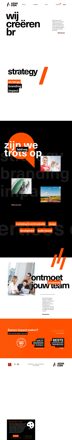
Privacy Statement (31, 364)
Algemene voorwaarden (39, 364)
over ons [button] (23, 4)
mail (25, 333)
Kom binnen (45, 314)
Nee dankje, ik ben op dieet (16, 437)
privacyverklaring (29, 438)
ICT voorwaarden (36, 365)
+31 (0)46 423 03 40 (60, 333)
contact (64, 4)
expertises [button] (35, 4)
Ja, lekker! (16, 436)
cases (46, 4)
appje (18, 333)
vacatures (58, 4)
